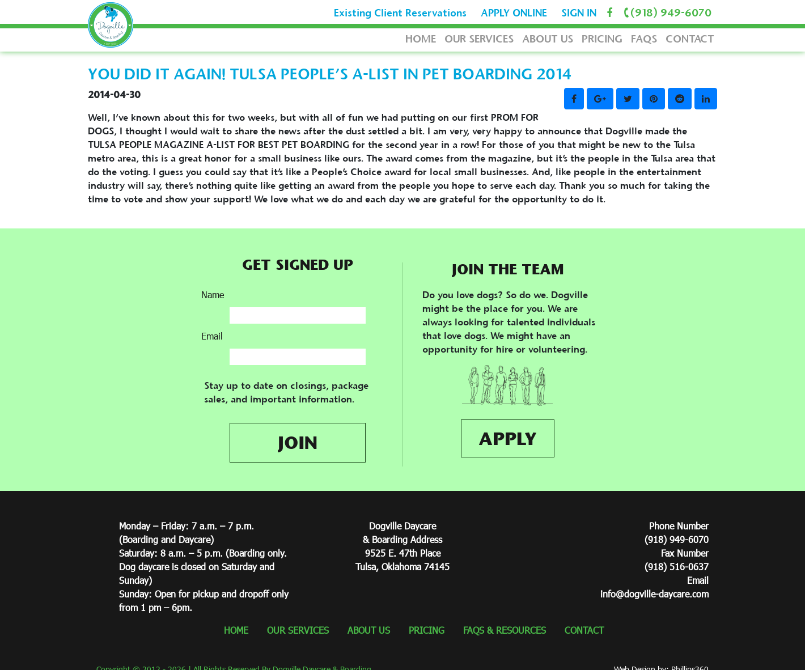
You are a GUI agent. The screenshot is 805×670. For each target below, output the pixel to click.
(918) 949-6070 (665, 12)
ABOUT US (547, 38)
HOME (420, 38)
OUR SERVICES (479, 38)
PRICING (602, 38)
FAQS (644, 38)
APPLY (507, 438)
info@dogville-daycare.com (654, 593)
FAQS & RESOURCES (504, 630)
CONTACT (690, 38)
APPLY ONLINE (514, 13)
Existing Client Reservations (400, 13)
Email (212, 335)
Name (212, 294)
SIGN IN (578, 13)
